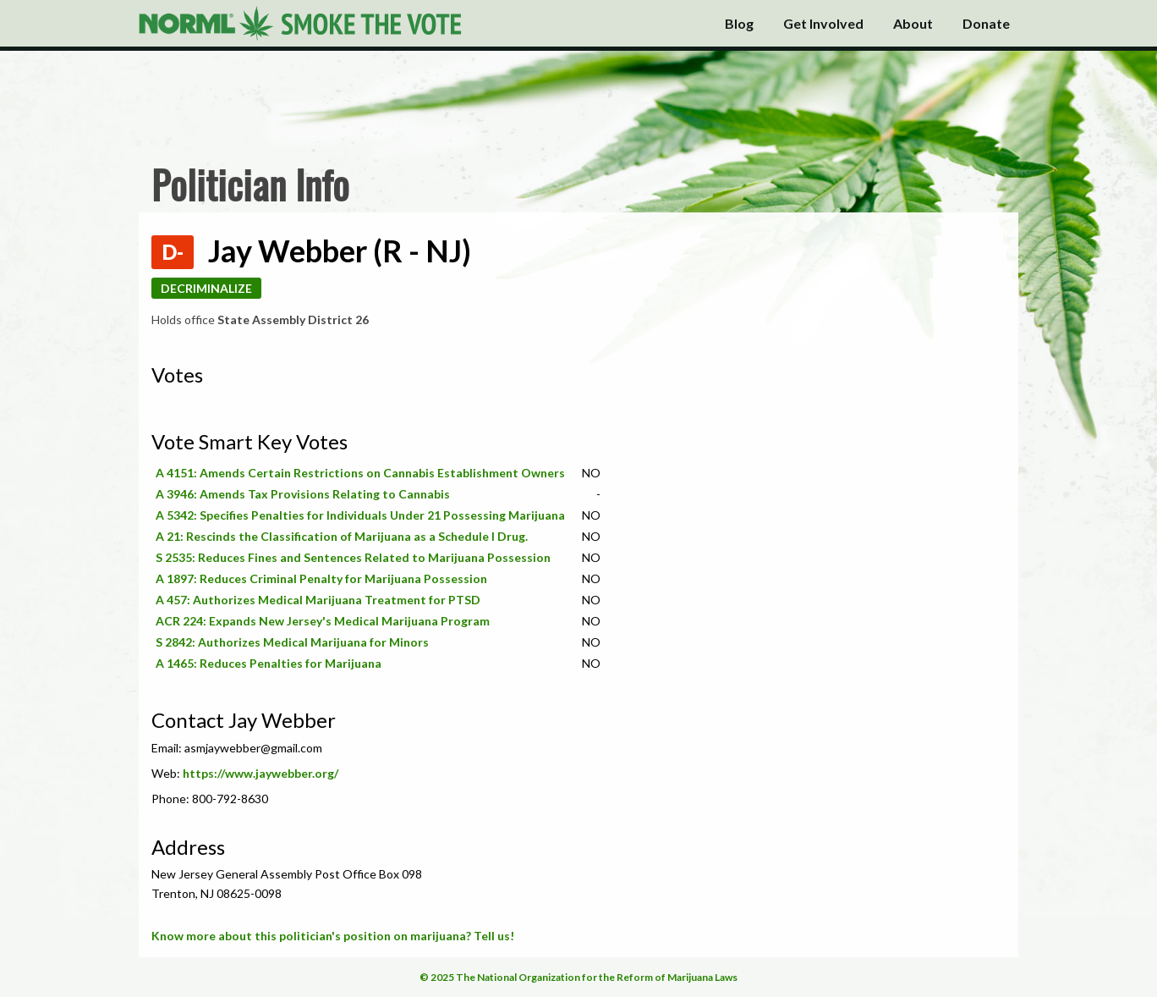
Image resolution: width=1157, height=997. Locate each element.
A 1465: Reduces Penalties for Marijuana (268, 663)
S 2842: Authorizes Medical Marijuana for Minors (292, 642)
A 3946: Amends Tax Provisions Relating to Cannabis (303, 494)
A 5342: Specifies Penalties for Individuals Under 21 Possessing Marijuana (360, 515)
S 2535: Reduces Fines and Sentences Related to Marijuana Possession (353, 557)
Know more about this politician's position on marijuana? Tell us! (332, 935)
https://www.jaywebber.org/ (260, 773)
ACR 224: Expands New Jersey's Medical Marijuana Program (323, 621)
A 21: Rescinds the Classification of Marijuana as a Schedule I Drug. (342, 536)
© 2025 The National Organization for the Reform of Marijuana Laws (578, 977)
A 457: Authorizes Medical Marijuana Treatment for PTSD (318, 599)
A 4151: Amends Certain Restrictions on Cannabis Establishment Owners (360, 472)
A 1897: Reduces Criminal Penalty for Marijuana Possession (321, 578)
